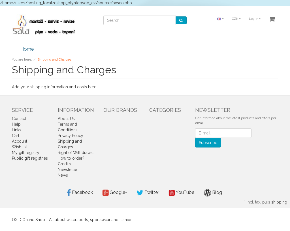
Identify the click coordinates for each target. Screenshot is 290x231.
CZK (236, 19)
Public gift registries (30, 158)
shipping (279, 202)
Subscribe (208, 142)
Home (27, 49)
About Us (66, 118)
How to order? (71, 158)
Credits (64, 164)
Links (16, 130)
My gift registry (25, 152)
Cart (15, 135)
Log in (255, 19)
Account (19, 141)
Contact (19, 118)
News (63, 175)
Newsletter (67, 169)
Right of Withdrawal (76, 152)
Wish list (19, 147)
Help (16, 124)
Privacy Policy (70, 135)
